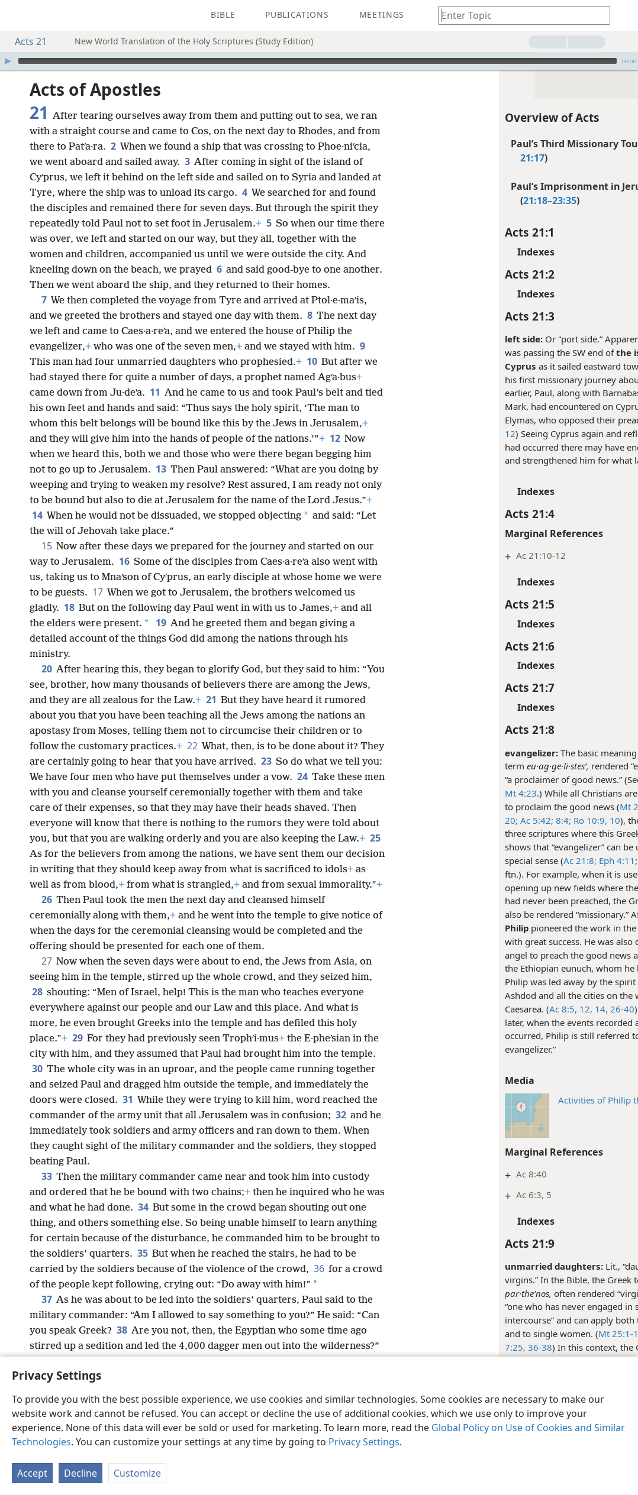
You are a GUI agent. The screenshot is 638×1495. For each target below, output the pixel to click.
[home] (17, 15)
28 (37, 991)
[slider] (317, 61)
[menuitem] (17, 15)
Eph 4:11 (548, 860)
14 (37, 515)
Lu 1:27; (596, 1333)
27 (46, 960)
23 (266, 761)
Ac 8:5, (495, 1009)
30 (37, 1068)
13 (160, 468)
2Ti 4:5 (604, 860)
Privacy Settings (363, 1441)
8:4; (494, 820)
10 (311, 361)
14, (532, 1009)
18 (69, 607)
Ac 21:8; (512, 860)
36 (318, 1268)
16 (124, 561)
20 (46, 668)
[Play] (7, 61)
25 (375, 837)
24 (302, 776)
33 (46, 1176)
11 (154, 392)
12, (516, 1009)
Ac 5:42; (467, 820)
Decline (80, 1473)
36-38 (470, 1347)
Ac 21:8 (592, 1022)
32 (340, 1114)
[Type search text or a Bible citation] (518, 15)
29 (77, 1037)
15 (46, 545)
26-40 (553, 1009)
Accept (32, 1473)
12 (334, 438)
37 (46, 1299)
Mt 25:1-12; (554, 1333)
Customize (137, 1473)
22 (192, 745)
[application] (319, 61)
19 (160, 622)
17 (97, 591)
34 (143, 1207)
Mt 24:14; (571, 807)
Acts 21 (25, 41)
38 (121, 1330)
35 (142, 1253)
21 (211, 699)
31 (127, 1099)
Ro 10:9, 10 (527, 820)
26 (46, 899)
